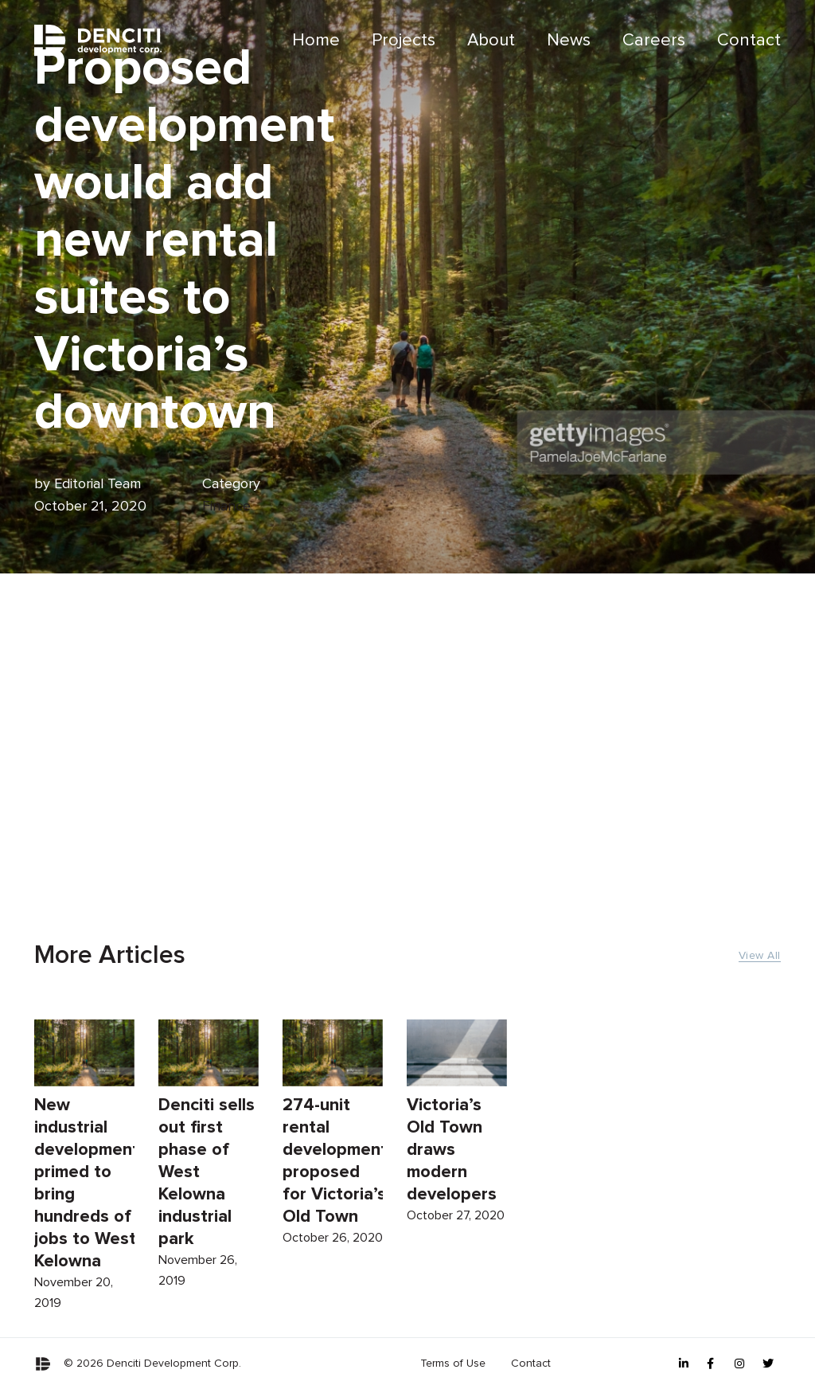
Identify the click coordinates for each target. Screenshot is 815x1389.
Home (316, 40)
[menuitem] (316, 41)
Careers (653, 40)
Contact (749, 40)
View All (760, 955)
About (491, 40)
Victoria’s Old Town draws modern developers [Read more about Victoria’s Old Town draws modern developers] (452, 1155)
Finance (226, 506)
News (569, 40)
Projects (403, 40)
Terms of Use (452, 1363)
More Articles (109, 955)
